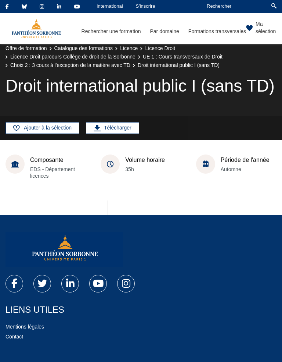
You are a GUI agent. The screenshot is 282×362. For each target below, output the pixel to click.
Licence (129, 48)
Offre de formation (26, 48)
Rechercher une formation (111, 31)
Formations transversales (217, 31)
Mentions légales (25, 327)
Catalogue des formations (83, 48)
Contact (14, 337)
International (110, 6)
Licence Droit (160, 48)
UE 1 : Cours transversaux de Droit (183, 57)
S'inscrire (145, 6)
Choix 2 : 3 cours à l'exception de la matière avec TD (70, 65)
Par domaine (164, 31)
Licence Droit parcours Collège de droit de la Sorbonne (72, 57)
